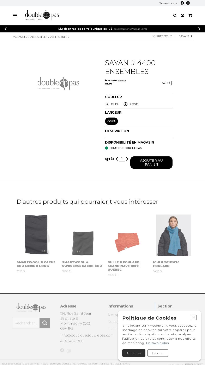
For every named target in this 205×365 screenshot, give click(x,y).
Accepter (133, 353)
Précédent (162, 36)
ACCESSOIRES (58, 36)
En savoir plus (157, 343)
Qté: (109, 160)
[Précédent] (6, 29)
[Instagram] (188, 3)
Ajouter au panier (151, 163)
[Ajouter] (127, 160)
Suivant (185, 36)
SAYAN (122, 80)
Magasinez (20, 36)
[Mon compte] (182, 16)
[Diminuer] (117, 160)
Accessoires (38, 36)
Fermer (158, 353)
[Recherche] (175, 16)
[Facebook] (182, 3)
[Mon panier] (190, 16)
